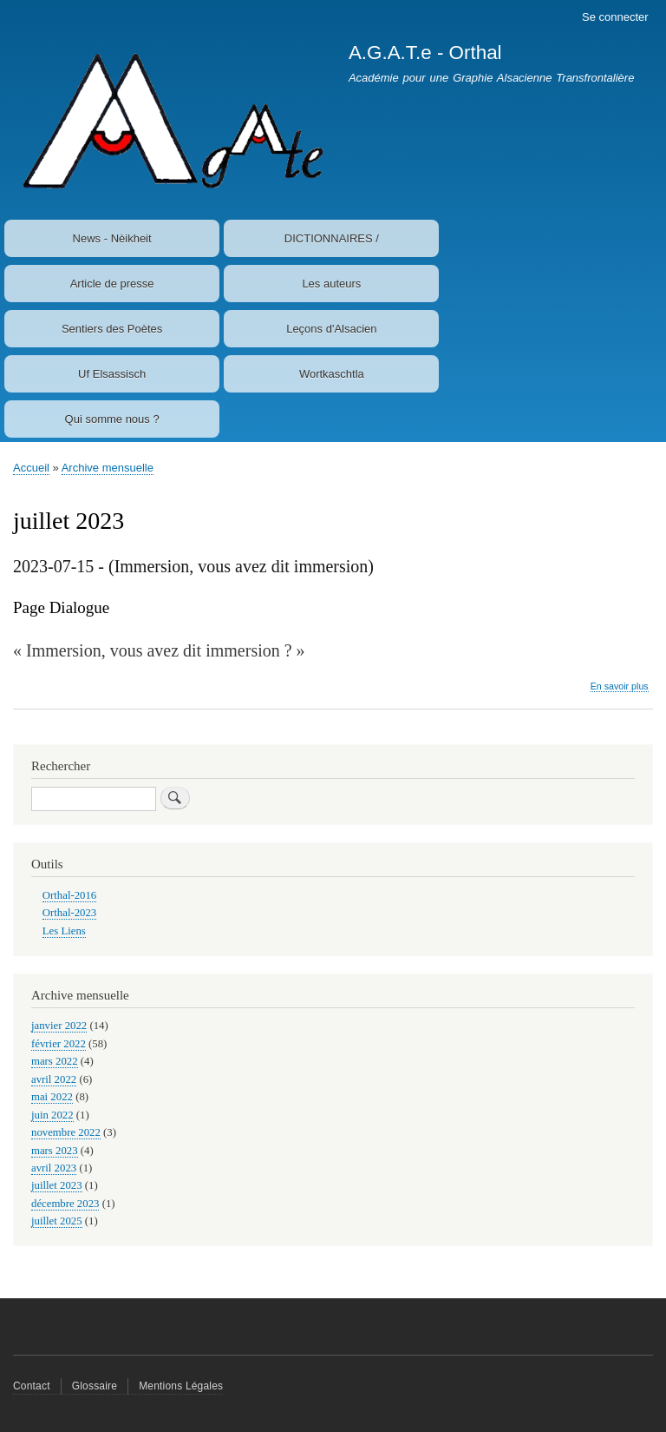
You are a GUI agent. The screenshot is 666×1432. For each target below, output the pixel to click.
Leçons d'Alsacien (331, 328)
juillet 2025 (56, 1221)
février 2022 (58, 1044)
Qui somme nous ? (112, 419)
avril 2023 (53, 1168)
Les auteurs (331, 283)
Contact (31, 1386)
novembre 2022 (66, 1132)
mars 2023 (54, 1151)
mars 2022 (54, 1061)
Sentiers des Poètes (112, 328)
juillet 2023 (56, 1185)
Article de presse (112, 283)
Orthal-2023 (69, 913)
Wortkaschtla (331, 373)
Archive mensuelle (107, 467)
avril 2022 (53, 1079)
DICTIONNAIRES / (331, 238)
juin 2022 (52, 1115)
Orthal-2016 (69, 895)
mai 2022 (52, 1097)
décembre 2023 (65, 1204)
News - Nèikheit (112, 238)
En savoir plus (620, 686)
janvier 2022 (59, 1026)
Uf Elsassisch (112, 373)
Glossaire (94, 1386)
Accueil (31, 467)
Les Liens (64, 931)
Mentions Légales (181, 1386)
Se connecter (615, 16)
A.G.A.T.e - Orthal (425, 52)
